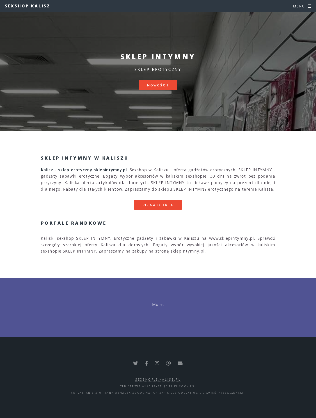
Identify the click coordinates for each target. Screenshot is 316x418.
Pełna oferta (158, 205)
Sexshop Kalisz (28, 6)
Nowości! (158, 85)
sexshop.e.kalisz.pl (158, 379)
